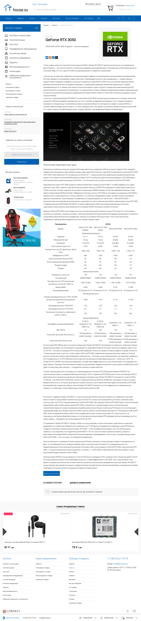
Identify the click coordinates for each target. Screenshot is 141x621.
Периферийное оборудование (13, 575)
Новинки (44, 18)
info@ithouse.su (120, 564)
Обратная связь (11, 618)
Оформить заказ (125, 9)
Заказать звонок (94, 4)
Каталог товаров (22, 28)
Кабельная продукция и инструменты (15, 599)
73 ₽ (43, 547)
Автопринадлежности (10, 591)
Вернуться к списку (51, 473)
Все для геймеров (72, 18)
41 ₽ (9, 547)
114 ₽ (111, 547)
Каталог (32, 18)
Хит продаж (88, 18)
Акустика (6, 572)
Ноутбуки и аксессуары (11, 564)
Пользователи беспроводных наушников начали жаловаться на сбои (20, 123)
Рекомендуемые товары (14, 94)
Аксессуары (7, 595)
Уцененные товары (12, 97)
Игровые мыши (19, 197)
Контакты (72, 595)
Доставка (56, 18)
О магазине (73, 591)
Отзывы (72, 599)
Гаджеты (6, 587)
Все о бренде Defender (21, 178)
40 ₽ (77, 547)
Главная (9, 18)
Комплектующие (8, 568)
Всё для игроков (12, 172)
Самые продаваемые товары (70, 506)
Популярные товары (12, 87)
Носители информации (10, 583)
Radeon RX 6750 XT (10, 131)
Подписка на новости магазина (19, 140)
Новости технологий (14, 106)
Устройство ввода (9, 579)
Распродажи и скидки (13, 91)
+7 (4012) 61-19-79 (29, 618)
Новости (20, 18)
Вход (34, 4)
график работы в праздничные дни (15, 114)
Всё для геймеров (19, 187)
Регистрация (42, 4)
